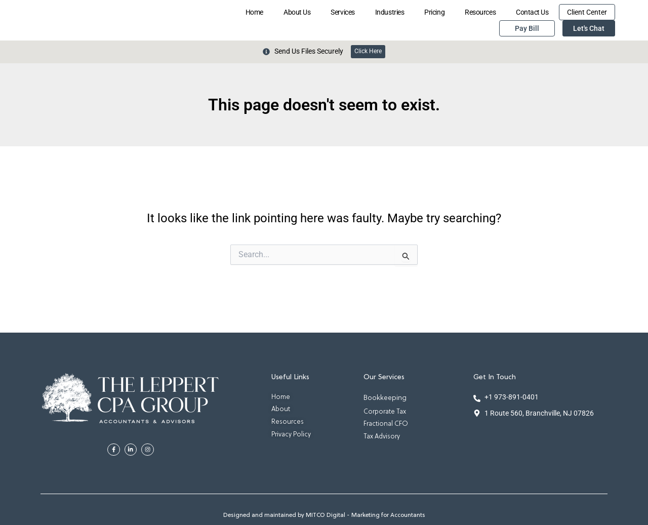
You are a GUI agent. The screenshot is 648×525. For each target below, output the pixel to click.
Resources (480, 12)
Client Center (587, 12)
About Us (297, 12)
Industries (389, 12)
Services (342, 12)
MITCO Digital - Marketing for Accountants (365, 515)
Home (254, 12)
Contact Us (532, 12)
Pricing (434, 12)
